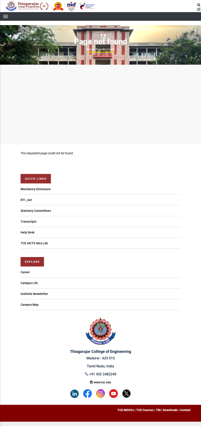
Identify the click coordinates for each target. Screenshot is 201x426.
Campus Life (29, 283)
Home (90, 49)
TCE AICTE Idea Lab (34, 243)
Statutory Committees (36, 210)
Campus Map (30, 304)
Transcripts (28, 221)
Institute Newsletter (34, 294)
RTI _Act (26, 200)
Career (25, 272)
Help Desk (27, 232)
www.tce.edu (100, 382)
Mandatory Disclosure (36, 189)
